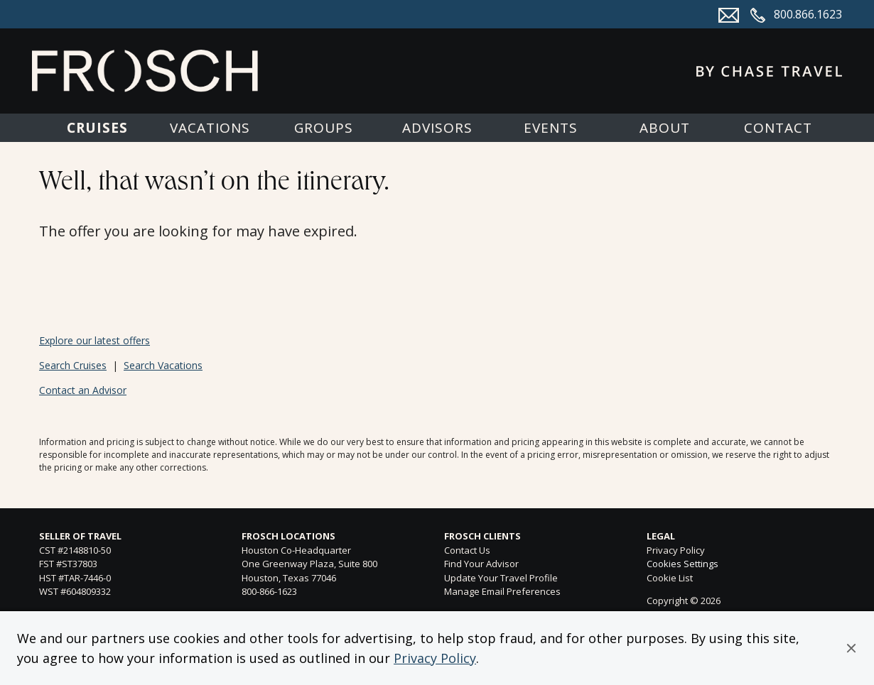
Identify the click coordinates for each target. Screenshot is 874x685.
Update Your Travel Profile (501, 577)
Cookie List (670, 577)
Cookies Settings (682, 564)
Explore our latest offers (94, 340)
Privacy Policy (435, 658)
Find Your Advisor (481, 563)
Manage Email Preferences (502, 591)
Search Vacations (163, 365)
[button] (851, 648)
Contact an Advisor (82, 390)
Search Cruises (73, 365)
